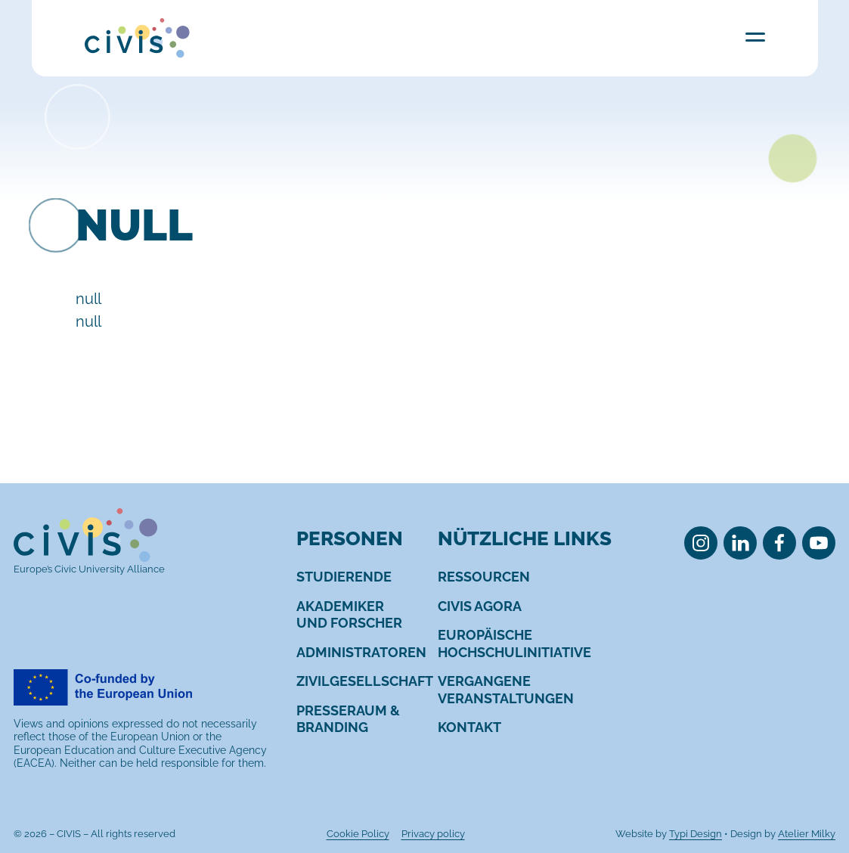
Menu (755, 36)
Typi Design (695, 833)
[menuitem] (344, 577)
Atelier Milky (806, 833)
